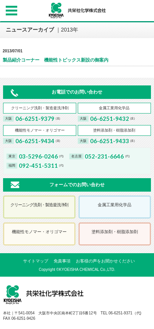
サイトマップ (35, 261)
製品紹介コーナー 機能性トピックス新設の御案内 (55, 60)
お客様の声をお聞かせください (105, 261)
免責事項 (62, 261)
